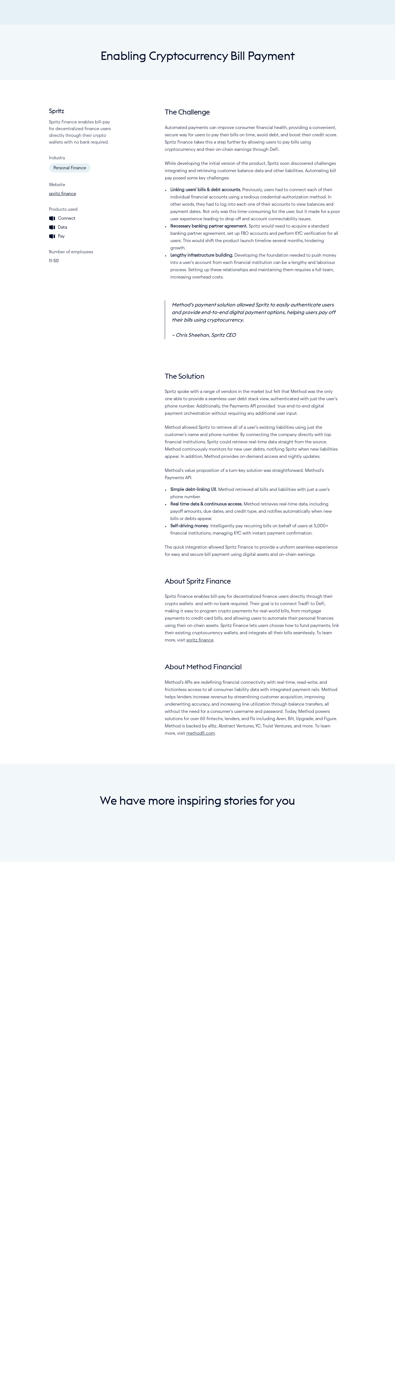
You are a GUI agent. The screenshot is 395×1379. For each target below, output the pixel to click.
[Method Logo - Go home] (197, 12)
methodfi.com (200, 971)
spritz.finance (62, 431)
